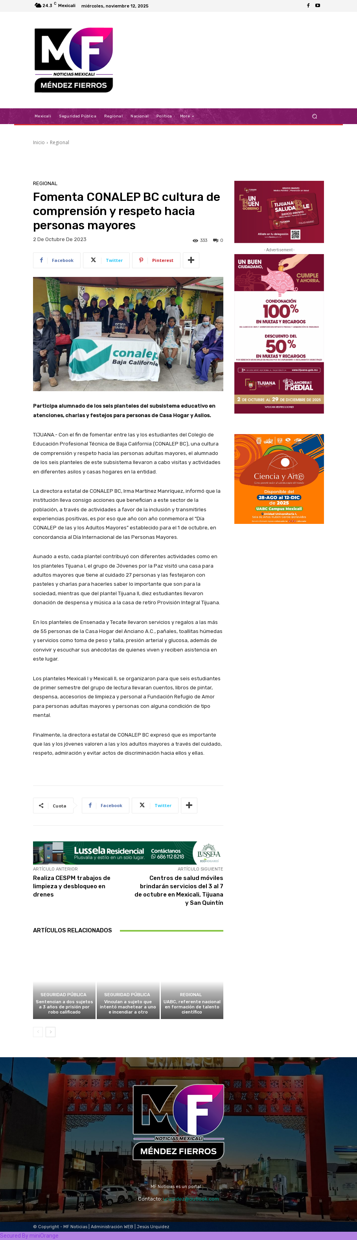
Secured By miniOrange (29, 1236)
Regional (59, 142)
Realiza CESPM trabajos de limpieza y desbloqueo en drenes (71, 886)
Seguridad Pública (63, 995)
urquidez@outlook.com (191, 1199)
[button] (314, 116)
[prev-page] (38, 1032)
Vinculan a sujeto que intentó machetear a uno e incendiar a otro (128, 1007)
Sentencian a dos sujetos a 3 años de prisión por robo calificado (64, 1007)
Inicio (39, 142)
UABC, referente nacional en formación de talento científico (192, 1007)
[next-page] (50, 1032)
